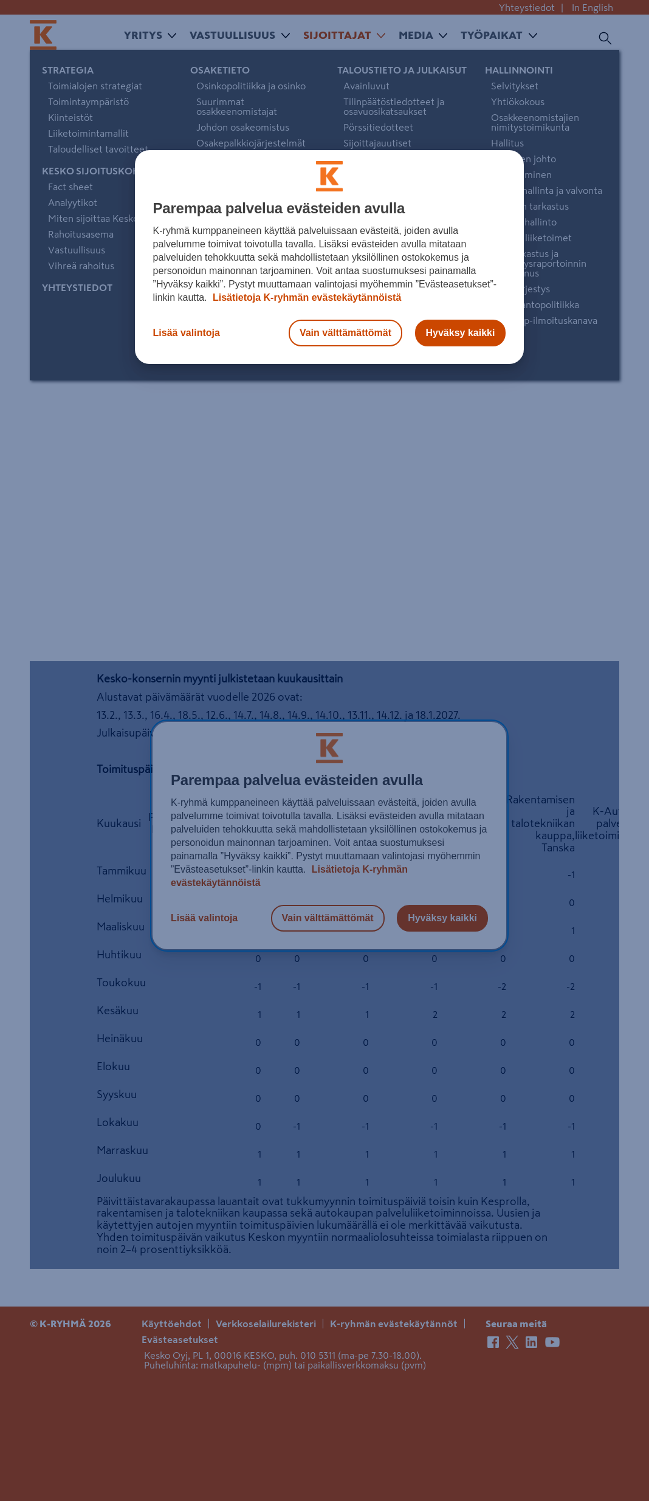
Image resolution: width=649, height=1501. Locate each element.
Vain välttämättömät (345, 333)
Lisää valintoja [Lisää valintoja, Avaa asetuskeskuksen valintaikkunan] (186, 333)
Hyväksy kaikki (460, 333)
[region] (329, 257)
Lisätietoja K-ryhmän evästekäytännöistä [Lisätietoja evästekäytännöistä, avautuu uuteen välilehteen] (306, 297)
